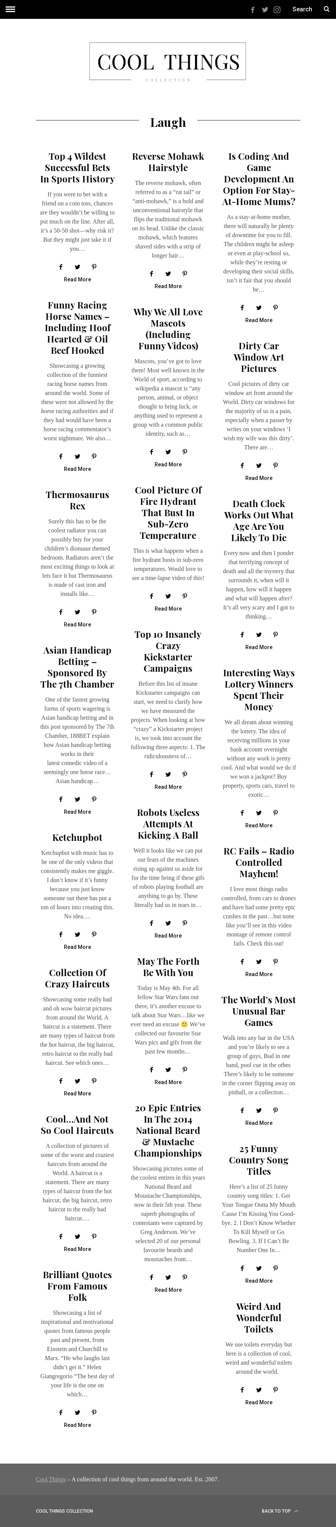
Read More (77, 279)
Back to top (280, 1511)
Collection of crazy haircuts (77, 978)
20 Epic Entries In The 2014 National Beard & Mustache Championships (168, 1130)
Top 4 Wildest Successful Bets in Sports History (77, 167)
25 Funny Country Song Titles (259, 1159)
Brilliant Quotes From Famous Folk (77, 1285)
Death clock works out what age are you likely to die (259, 520)
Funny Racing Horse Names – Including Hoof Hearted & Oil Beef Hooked (77, 327)
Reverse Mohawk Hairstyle (168, 161)
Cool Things (51, 1479)
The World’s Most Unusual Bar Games (258, 1010)
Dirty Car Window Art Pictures (259, 356)
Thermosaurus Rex (77, 500)
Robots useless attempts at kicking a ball (168, 823)
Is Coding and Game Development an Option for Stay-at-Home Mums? (259, 178)
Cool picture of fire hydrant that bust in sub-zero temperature (168, 512)
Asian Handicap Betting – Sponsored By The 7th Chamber (77, 667)
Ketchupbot (77, 837)
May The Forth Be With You (168, 966)
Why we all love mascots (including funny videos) (168, 328)
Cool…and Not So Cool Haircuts (77, 1124)
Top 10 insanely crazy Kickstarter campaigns (168, 651)
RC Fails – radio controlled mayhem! (258, 862)
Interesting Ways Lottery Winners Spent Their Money (259, 689)
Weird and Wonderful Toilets (259, 1317)
